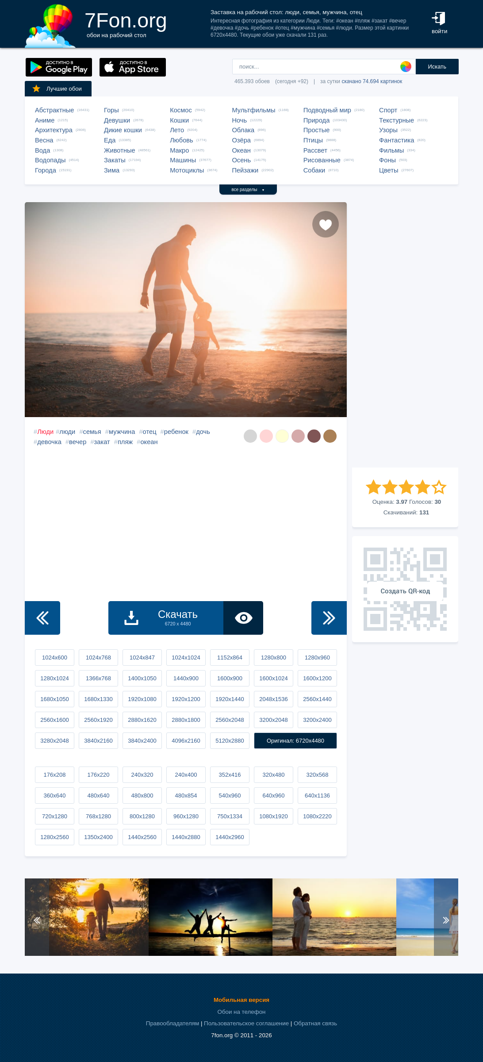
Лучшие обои (56, 88)
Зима (111, 170)
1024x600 (54, 657)
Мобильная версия (241, 1000)
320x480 (274, 774)
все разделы (248, 189)
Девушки (117, 120)
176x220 (99, 774)
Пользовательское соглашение (246, 1023)
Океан (241, 150)
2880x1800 (186, 720)
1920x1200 (186, 699)
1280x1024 (54, 678)
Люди (45, 431)
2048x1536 (273, 699)
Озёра (241, 140)
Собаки (314, 170)
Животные (119, 150)
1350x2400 (98, 837)
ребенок (176, 431)
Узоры (388, 130)
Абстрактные (54, 110)
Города (45, 170)
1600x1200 (317, 678)
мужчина (122, 431)
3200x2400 (317, 720)
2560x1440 (317, 699)
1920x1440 (229, 699)
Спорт (388, 110)
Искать (437, 66)
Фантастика (396, 140)
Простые (316, 130)
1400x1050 (142, 678)
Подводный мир (327, 110)
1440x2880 (186, 837)
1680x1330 (98, 699)
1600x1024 (273, 678)
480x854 (186, 795)
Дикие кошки (123, 130)
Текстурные (396, 120)
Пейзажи (245, 170)
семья (92, 431)
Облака (243, 130)
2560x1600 (54, 720)
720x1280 (54, 816)
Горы (111, 110)
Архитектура (54, 130)
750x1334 (229, 816)
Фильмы (391, 150)
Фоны (387, 160)
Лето (177, 130)
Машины (183, 160)
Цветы (388, 170)
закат (102, 441)
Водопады (50, 160)
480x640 (99, 795)
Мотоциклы (187, 170)
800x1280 (142, 816)
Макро (179, 150)
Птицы (313, 140)
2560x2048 (229, 720)
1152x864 (229, 657)
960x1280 (186, 816)
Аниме (44, 120)
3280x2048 (54, 740)
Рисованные (322, 160)
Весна (44, 140)
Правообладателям (172, 1023)
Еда (109, 140)
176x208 (55, 774)
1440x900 (186, 678)
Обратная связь (315, 1023)
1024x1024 (186, 657)
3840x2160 (98, 740)
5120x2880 (229, 740)
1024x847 (142, 657)
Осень (241, 160)
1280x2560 (54, 837)
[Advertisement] (405, 335)
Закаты (115, 160)
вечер (77, 441)
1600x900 (229, 678)
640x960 (274, 795)
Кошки (179, 120)
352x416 (230, 774)
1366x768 (98, 678)
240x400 (186, 774)
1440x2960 (229, 837)
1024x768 (98, 657)
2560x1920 (98, 720)
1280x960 (317, 657)
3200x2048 (273, 720)
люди (67, 431)
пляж (125, 441)
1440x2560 (142, 837)
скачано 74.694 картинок (371, 81)
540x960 (230, 795)
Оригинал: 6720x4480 (295, 740)
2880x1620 (142, 720)
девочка (49, 441)
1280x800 (273, 657)
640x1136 (317, 795)
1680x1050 (54, 699)
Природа (316, 120)
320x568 (318, 774)
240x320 (142, 774)
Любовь (181, 140)
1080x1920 (273, 816)
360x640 (55, 795)
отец (150, 431)
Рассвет (315, 150)
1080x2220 (317, 816)
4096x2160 (186, 740)
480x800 (142, 795)
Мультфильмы (253, 110)
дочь (203, 431)
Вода (42, 150)
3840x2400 (142, 740)
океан (148, 441)
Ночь (239, 120)
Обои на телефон (242, 1012)
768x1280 (98, 816)
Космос (181, 110)
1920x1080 (142, 699)
